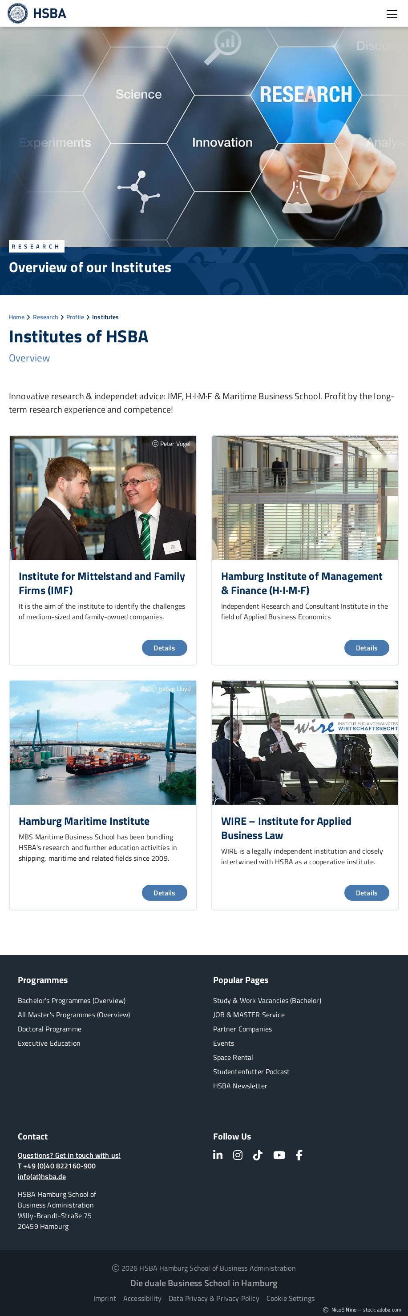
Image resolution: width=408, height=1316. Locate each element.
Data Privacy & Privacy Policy (214, 1298)
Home (17, 316)
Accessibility (142, 1298)
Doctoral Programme (49, 1028)
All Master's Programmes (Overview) (74, 1014)
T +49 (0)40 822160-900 (57, 1165)
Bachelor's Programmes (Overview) (71, 1000)
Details (164, 647)
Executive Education (49, 1043)
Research (45, 316)
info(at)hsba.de (42, 1176)
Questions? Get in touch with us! (69, 1155)
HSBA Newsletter (240, 1085)
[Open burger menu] (392, 14)
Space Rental (233, 1057)
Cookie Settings (291, 1298)
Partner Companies (242, 1028)
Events (223, 1043)
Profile (75, 316)
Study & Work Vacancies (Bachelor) (267, 1000)
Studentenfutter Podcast (251, 1071)
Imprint (104, 1298)
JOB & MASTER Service (249, 1014)
